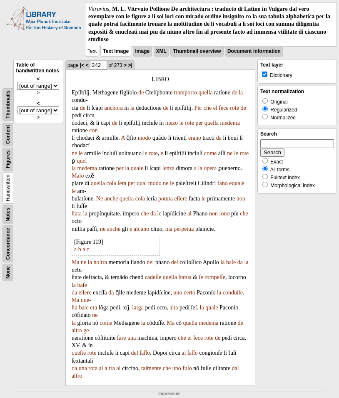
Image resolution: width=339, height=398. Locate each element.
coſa (111, 183)
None (8, 272)
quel (82, 161)
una (131, 338)
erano (194, 138)
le (181, 123)
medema (230, 123)
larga (138, 307)
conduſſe (233, 292)
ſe (204, 198)
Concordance (8, 244)
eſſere (180, 198)
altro (77, 376)
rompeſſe (214, 277)
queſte (79, 353)
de (141, 92)
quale (137, 168)
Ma (76, 262)
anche (111, 198)
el (215, 108)
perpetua (184, 229)
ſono (224, 213)
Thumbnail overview (197, 51)
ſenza (168, 168)
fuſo (187, 368)
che (208, 108)
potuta (165, 198)
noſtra (100, 262)
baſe (231, 262)
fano (222, 183)
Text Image (116, 51)
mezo (171, 123)
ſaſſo (145, 353)
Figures (8, 159)
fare (121, 338)
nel (150, 262)
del (174, 262)
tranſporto (185, 92)
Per (198, 108)
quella (205, 92)
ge (86, 330)
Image (142, 51)
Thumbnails (8, 105)
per (199, 123)
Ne (99, 198)
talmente (151, 368)
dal (235, 368)
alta (174, 307)
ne (74, 153)
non (241, 198)
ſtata (77, 213)
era (93, 307)
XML (161, 51)
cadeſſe (153, 277)
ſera (121, 183)
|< (82, 65)
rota (92, 368)
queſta (127, 198)
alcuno (141, 229)
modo (144, 138)
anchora (113, 108)
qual (142, 183)
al (189, 213)
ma (168, 229)
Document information (254, 51)
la (241, 92)
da (219, 138)
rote (234, 108)
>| (130, 65)
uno (177, 292)
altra (77, 330)
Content (8, 134)
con (93, 130)
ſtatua (185, 277)
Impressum (169, 393)
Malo (78, 176)
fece (223, 108)
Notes (8, 214)
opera (210, 168)
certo (189, 292)
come (210, 153)
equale (236, 183)
